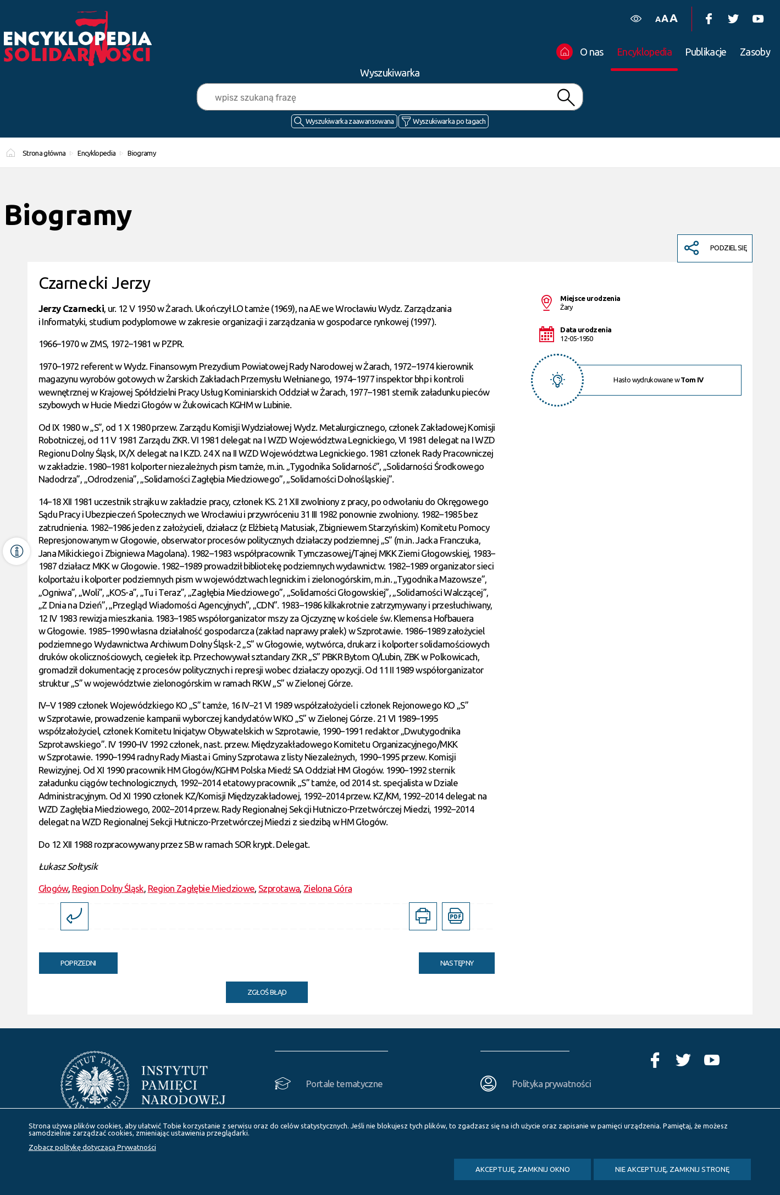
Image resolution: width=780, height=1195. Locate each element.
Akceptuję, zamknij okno (522, 1169)
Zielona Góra (327, 888)
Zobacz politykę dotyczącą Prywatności (92, 1147)
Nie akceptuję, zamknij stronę (672, 1169)
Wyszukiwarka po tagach (449, 121)
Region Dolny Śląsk (108, 888)
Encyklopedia (96, 153)
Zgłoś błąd (267, 992)
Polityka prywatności (551, 1083)
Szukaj (566, 97)
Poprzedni (67, 959)
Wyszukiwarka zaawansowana (350, 121)
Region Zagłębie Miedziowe (201, 888)
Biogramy (142, 153)
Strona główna (44, 153)
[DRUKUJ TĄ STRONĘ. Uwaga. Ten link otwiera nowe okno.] (423, 916)
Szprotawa (279, 888)
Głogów (53, 888)
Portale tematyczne (344, 1083)
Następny (446, 959)
